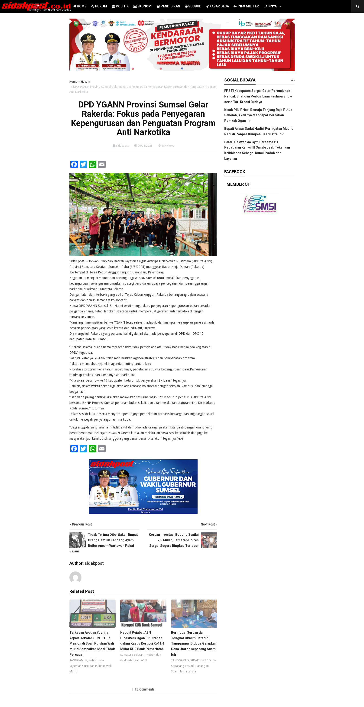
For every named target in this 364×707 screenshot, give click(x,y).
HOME (79, 6)
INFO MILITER (246, 6)
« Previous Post (80, 524)
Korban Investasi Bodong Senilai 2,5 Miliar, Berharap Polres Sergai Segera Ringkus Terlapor (174, 540)
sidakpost (122, 145)
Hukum (85, 81)
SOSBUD (193, 6)
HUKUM (99, 6)
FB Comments (143, 689)
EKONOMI (142, 6)
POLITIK (120, 6)
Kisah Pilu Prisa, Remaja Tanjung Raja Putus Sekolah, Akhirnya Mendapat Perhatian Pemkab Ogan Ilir (258, 115)
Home (73, 81)
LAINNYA (270, 6)
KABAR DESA (217, 6)
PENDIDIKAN (168, 6)
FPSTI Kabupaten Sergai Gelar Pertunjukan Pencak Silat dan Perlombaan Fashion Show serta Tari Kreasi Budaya (258, 96)
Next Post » (209, 524)
